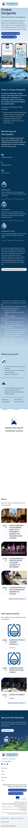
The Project (4, 768)
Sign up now (7, 730)
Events (3, 774)
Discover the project (6, 400)
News (2, 771)
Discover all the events (17, 703)
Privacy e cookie (5, 822)
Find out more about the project (14, 269)
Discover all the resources (20, 400)
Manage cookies (5, 818)
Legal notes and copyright (17, 818)
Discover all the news (17, 599)
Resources (4, 777)
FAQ (2, 780)
